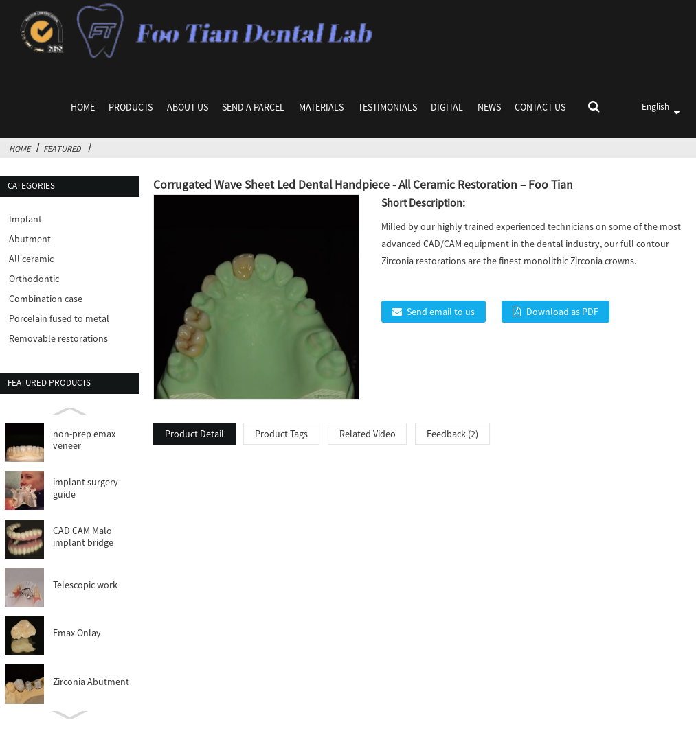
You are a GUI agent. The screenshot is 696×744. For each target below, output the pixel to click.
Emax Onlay (77, 633)
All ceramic (31, 259)
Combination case (45, 298)
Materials (321, 107)
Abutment (30, 239)
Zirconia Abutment (91, 682)
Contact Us (540, 107)
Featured (62, 148)
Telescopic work (85, 585)
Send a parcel (253, 107)
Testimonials (387, 107)
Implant (25, 219)
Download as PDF (562, 311)
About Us (187, 107)
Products (131, 107)
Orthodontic (34, 278)
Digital (447, 107)
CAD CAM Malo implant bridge (83, 537)
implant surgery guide (85, 488)
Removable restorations (58, 338)
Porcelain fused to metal (59, 318)
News (489, 107)
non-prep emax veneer (84, 440)
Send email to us (441, 311)
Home (83, 107)
